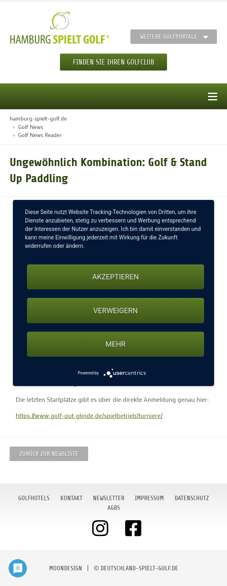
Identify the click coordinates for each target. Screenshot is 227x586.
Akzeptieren (115, 276)
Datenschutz (192, 498)
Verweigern (115, 310)
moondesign (65, 568)
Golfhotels (34, 498)
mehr (115, 344)
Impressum (149, 498)
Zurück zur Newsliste (48, 453)
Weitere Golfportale (168, 36)
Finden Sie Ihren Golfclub (113, 62)
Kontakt (71, 498)
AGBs (113, 507)
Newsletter (108, 498)
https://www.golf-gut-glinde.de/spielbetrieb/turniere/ (89, 415)
